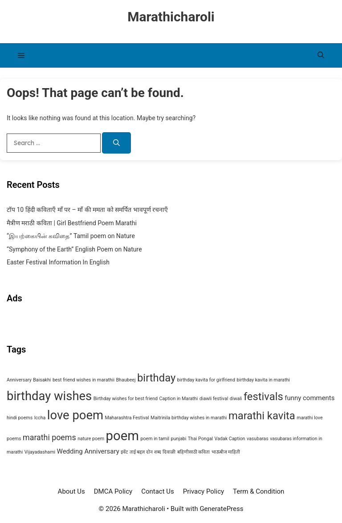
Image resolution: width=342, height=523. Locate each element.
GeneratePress (221, 509)
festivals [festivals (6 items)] (263, 396)
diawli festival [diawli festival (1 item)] (214, 398)
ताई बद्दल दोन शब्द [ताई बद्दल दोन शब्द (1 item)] (145, 452)
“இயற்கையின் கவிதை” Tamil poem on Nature (71, 235)
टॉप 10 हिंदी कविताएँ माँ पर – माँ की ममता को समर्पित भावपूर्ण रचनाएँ (87, 209)
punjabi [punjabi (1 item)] (179, 439)
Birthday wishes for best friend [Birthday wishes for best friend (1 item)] (126, 398)
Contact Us (157, 491)
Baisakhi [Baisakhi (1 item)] (42, 380)
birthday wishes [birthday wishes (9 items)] (49, 396)
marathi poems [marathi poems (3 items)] (49, 437)
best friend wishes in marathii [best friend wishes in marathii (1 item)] (83, 380)
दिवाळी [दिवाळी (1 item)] (169, 452)
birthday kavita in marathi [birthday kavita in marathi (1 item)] (262, 380)
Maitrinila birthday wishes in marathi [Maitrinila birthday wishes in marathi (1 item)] (189, 418)
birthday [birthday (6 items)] (156, 378)
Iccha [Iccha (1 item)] (40, 418)
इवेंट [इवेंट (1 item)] (124, 452)
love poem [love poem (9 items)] (75, 415)
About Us (71, 491)
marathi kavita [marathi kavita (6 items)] (261, 415)
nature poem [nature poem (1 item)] (90, 439)
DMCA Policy (113, 491)
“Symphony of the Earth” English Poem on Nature (74, 249)
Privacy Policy (203, 491)
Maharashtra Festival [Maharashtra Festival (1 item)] (127, 418)
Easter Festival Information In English (58, 262)
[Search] (116, 143)
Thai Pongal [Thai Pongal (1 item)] (200, 439)
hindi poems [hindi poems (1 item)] (20, 418)
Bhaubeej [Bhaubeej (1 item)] (125, 380)
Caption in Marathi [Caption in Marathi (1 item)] (178, 398)
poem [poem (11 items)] (122, 435)
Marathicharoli (171, 16)
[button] (321, 55)
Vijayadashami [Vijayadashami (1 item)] (39, 452)
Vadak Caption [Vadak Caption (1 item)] (230, 439)
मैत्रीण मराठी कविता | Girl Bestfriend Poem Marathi (72, 223)
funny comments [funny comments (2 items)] (309, 398)
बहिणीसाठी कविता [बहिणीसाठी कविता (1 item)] (193, 452)
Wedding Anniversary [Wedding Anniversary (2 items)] (88, 451)
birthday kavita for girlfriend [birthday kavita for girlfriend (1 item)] (206, 380)
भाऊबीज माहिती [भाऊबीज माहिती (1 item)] (226, 452)
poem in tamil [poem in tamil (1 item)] (154, 439)
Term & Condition (258, 491)
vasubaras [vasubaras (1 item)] (258, 439)
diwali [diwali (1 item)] (236, 398)
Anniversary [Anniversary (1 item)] (19, 380)
